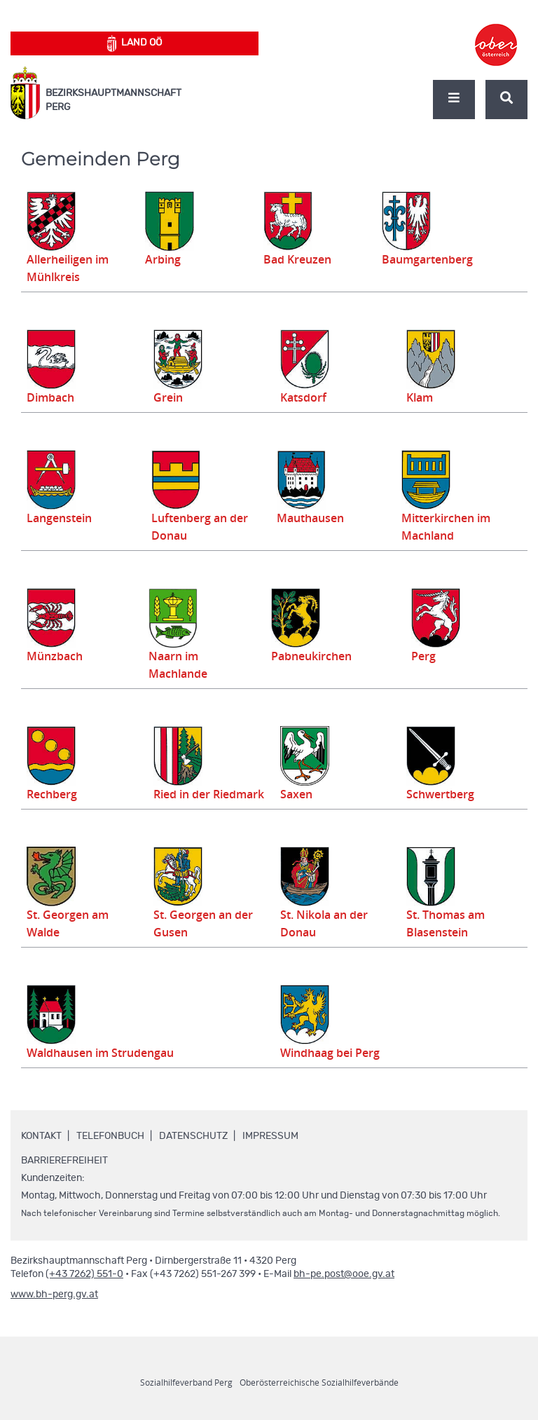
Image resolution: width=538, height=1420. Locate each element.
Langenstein (62, 518)
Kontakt (41, 1154)
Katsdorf (304, 397)
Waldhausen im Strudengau (106, 1070)
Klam (421, 397)
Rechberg (54, 794)
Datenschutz (193, 1154)
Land (135, 43)
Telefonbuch (110, 1154)
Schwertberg (438, 794)
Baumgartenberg (425, 259)
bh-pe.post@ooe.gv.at (344, 1292)
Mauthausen (306, 518)
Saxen (294, 794)
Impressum (270, 1154)
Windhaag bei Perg (338, 1070)
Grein (169, 397)
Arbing (166, 259)
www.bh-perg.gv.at (54, 1312)
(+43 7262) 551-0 (84, 1292)
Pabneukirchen (309, 656)
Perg (426, 656)
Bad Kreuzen (298, 259)
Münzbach (57, 656)
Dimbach (52, 397)
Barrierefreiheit (64, 1178)
